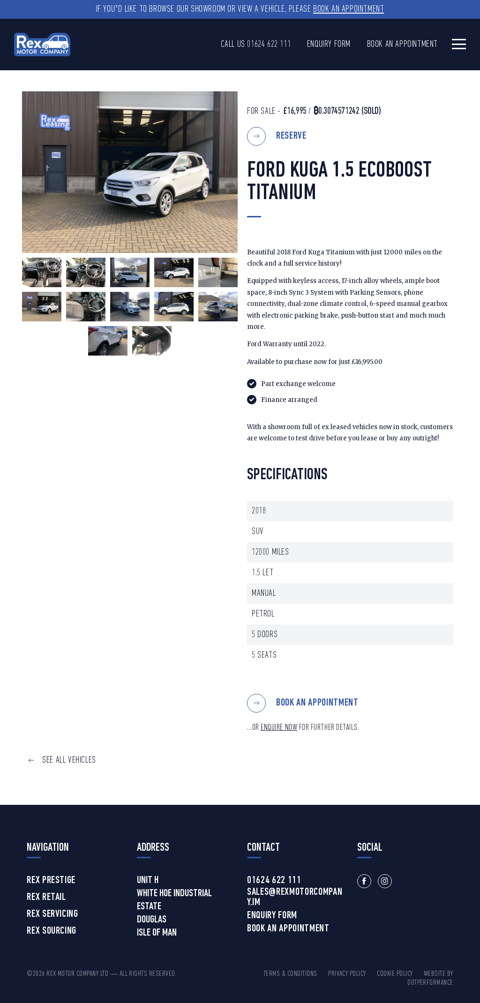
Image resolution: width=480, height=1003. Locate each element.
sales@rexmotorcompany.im (294, 897)
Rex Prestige (51, 881)
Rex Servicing (52, 914)
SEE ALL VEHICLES (69, 760)
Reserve (291, 136)
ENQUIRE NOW (279, 728)
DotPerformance (430, 983)
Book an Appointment (348, 9)
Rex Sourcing (51, 931)
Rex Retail (46, 897)
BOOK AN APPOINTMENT (317, 703)
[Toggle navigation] (459, 44)
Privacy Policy (347, 974)
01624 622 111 (269, 44)
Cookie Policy (394, 974)
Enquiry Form (329, 44)
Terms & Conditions (290, 974)
